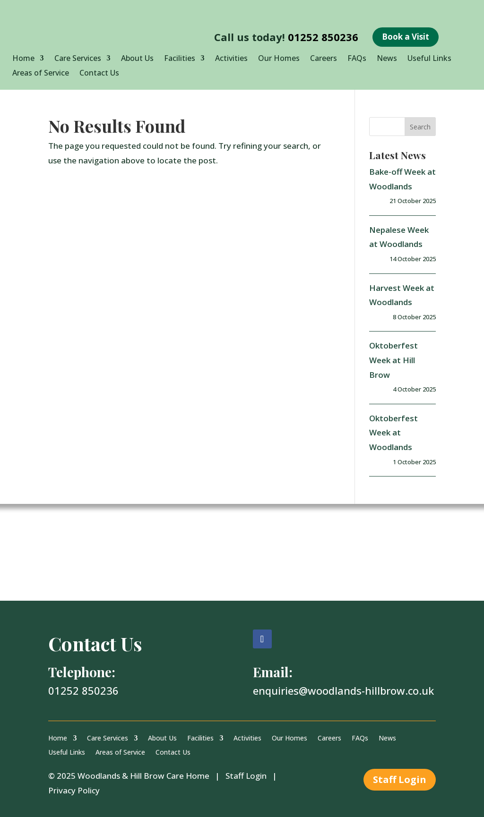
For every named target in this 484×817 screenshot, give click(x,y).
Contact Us (99, 73)
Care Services (77, 59)
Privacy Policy (74, 790)
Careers (323, 59)
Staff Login (246, 775)
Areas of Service (40, 73)
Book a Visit (405, 36)
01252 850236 (323, 37)
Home (23, 59)
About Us (137, 59)
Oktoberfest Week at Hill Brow (393, 360)
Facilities (179, 59)
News (387, 59)
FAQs (356, 59)
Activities (231, 59)
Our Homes (279, 59)
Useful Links (429, 59)
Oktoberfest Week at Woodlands (393, 432)
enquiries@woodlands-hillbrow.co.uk (343, 690)
